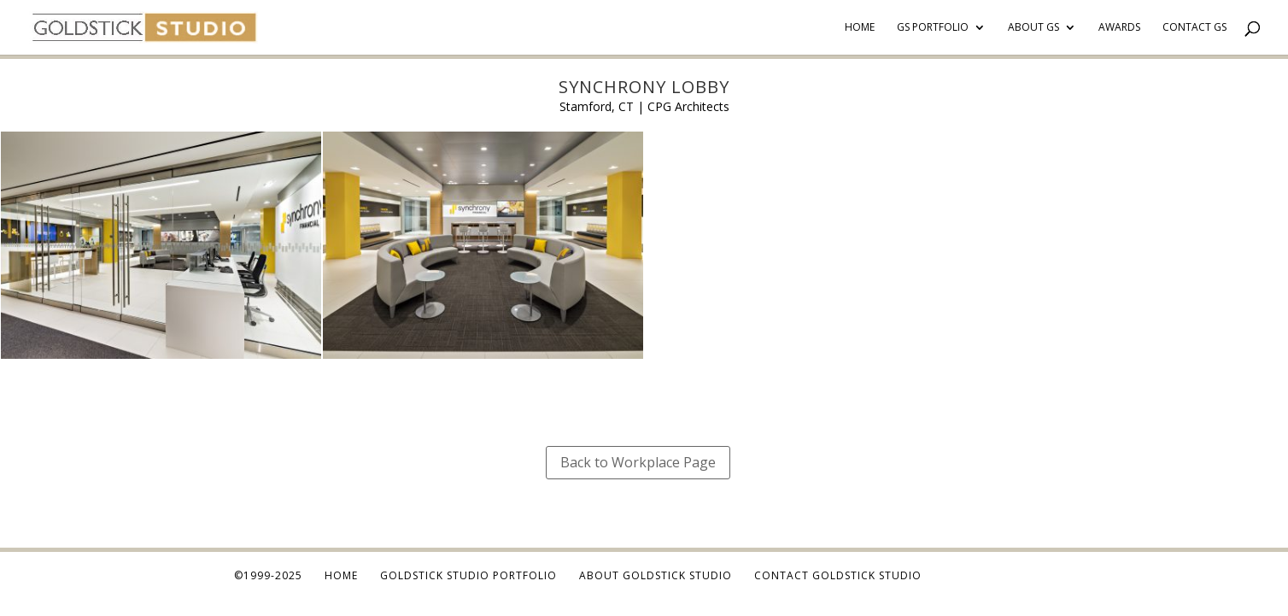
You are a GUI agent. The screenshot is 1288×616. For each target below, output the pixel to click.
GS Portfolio (933, 27)
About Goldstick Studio (655, 575)
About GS (1033, 27)
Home (860, 27)
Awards (1119, 27)
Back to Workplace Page (638, 462)
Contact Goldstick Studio (838, 575)
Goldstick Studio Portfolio (468, 575)
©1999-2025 (268, 575)
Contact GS (1194, 27)
